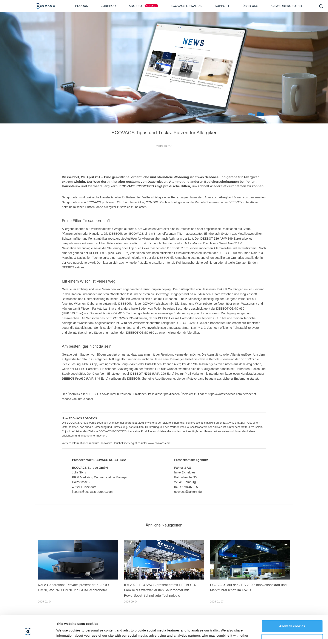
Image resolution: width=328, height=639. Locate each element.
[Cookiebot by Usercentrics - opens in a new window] (28, 505)
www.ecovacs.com (159, 443)
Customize (292, 492)
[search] (321, 6)
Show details (66, 505)
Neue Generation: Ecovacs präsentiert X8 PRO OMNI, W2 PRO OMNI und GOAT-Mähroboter (73, 587)
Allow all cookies (292, 478)
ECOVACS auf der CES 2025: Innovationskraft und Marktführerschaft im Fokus (248, 587)
